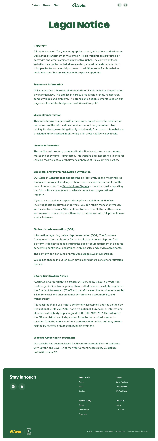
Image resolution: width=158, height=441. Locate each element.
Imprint (89, 431)
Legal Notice (109, 431)
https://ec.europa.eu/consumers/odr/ (91, 253)
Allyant (79, 343)
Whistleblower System (75, 186)
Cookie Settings (120, 431)
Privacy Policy (98, 431)
